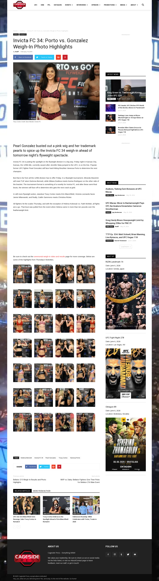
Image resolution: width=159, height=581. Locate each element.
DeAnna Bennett (26, 458)
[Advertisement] (79, 18)
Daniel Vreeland (120, 241)
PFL (49, 5)
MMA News (47, 513)
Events (69, 5)
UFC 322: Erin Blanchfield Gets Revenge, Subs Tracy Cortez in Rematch (24, 519)
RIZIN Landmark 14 (114, 262)
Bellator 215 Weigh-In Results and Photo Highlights (29, 481)
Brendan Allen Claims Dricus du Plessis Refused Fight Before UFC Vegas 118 (130, 130)
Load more (126, 247)
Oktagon (58, 5)
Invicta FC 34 (39, 458)
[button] (143, 3)
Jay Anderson (120, 195)
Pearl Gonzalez (51, 458)
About (134, 5)
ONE (42, 5)
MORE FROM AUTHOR (41, 491)
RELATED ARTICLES (22, 491)
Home (15, 31)
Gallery (16, 34)
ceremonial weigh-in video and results (49, 256)
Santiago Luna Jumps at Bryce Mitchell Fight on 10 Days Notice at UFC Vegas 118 (130, 117)
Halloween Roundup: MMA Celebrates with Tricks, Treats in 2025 (85, 519)
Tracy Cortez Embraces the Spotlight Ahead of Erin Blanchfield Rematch (55, 519)
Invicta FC (23, 34)
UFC (35, 5)
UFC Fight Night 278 (115, 337)
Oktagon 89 (111, 407)
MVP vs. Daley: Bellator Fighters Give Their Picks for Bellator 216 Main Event (80, 481)
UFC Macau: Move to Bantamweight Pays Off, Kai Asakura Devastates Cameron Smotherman (125, 206)
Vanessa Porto (75, 458)
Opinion (95, 5)
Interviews (82, 5)
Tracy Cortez (63, 458)
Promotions (110, 5)
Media (123, 5)
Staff (17, 52)
